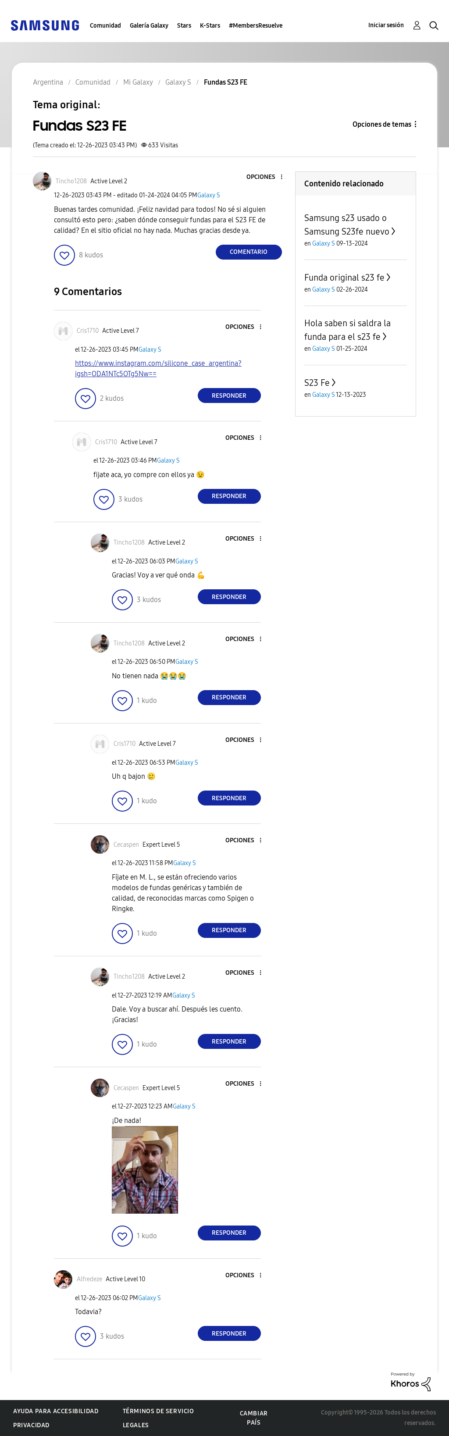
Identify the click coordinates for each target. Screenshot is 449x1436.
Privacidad (31, 1425)
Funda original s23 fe (344, 277)
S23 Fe (317, 383)
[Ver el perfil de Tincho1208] (71, 181)
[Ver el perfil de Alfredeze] (89, 1279)
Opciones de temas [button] (382, 124)
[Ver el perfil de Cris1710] (88, 331)
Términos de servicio (158, 1411)
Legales (136, 1425)
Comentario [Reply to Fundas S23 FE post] (248, 252)
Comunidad (105, 25)
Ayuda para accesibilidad (55, 1411)
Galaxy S (208, 195)
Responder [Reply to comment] (229, 395)
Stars (184, 25)
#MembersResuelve (255, 25)
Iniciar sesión (386, 25)
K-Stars (210, 25)
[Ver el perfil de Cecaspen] (126, 844)
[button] (266, 177)
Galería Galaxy (149, 25)
